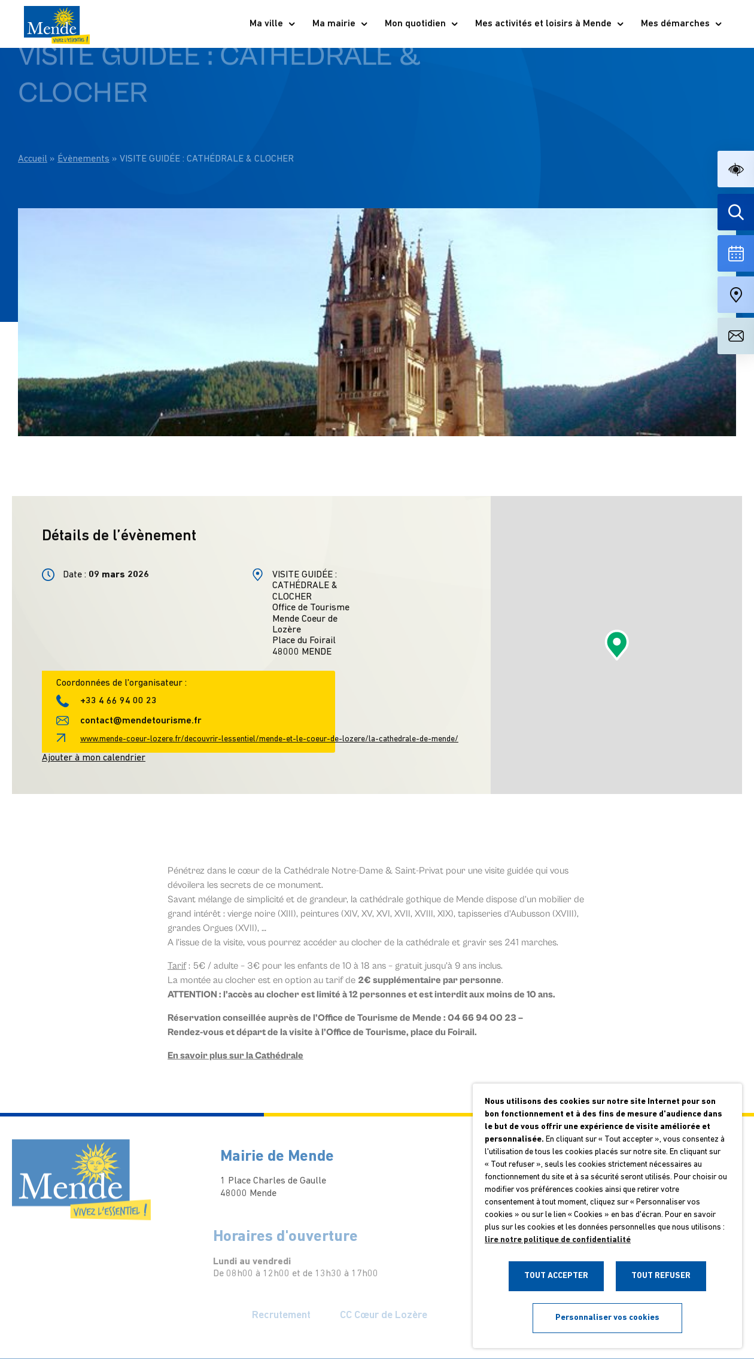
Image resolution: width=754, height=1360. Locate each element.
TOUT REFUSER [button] (661, 1275)
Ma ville (273, 24)
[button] (735, 169)
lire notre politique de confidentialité (558, 1240)
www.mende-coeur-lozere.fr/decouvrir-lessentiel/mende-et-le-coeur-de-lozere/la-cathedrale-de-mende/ (269, 739)
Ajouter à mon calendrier (93, 758)
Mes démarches (682, 24)
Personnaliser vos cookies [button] (607, 1317)
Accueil (32, 134)
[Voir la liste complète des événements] (735, 253)
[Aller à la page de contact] (735, 336)
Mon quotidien (422, 24)
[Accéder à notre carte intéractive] (735, 294)
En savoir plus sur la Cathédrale (235, 1065)
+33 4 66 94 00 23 (118, 701)
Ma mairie (340, 24)
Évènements (83, 134)
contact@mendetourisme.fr (141, 721)
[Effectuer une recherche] (735, 212)
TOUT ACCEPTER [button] (556, 1275)
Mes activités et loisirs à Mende (550, 24)
